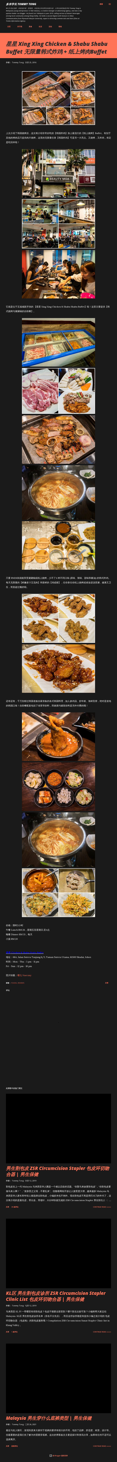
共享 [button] (106, 983)
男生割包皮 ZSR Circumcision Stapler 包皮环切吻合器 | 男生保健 (57, 1171)
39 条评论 (14, 1207)
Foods (14, 983)
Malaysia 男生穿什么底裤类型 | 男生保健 (49, 1418)
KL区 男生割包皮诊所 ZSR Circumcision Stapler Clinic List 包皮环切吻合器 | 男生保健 (55, 1296)
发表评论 (14, 1446)
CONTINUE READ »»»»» (102, 1207)
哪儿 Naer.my (24, 975)
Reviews (21, 983)
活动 (49, 26)
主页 (7, 26)
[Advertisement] (58, 1067)
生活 (39, 26)
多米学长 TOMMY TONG (21, 4)
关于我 (18, 26)
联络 (58, 26)
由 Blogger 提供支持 (58, 1456)
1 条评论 (14, 1332)
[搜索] (101, 4)
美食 (29, 26)
